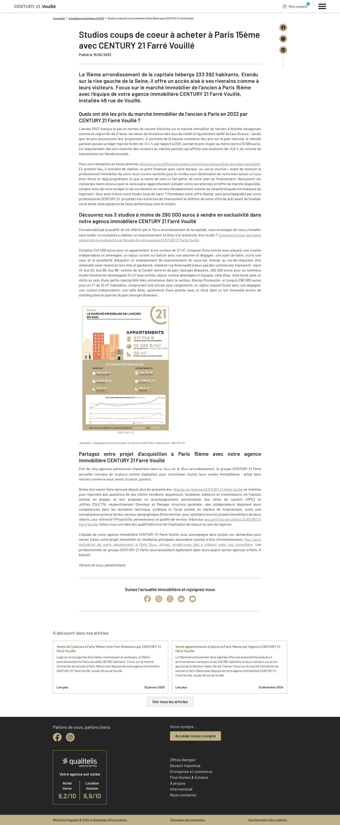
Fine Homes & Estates (189, 777)
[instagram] (70, 737)
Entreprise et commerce (191, 771)
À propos (177, 783)
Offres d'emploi (183, 759)
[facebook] (57, 737)
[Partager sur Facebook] (283, 27)
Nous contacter (183, 794)
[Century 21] (35, 6)
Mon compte (295, 6)
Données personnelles (187, 820)
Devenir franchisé (185, 765)
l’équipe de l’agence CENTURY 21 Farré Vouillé (208, 489)
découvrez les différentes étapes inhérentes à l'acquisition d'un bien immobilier (200, 164)
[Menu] (322, 6)
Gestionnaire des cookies (267, 820)
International (181, 789)
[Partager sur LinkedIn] (283, 50)
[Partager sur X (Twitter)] (283, 39)
